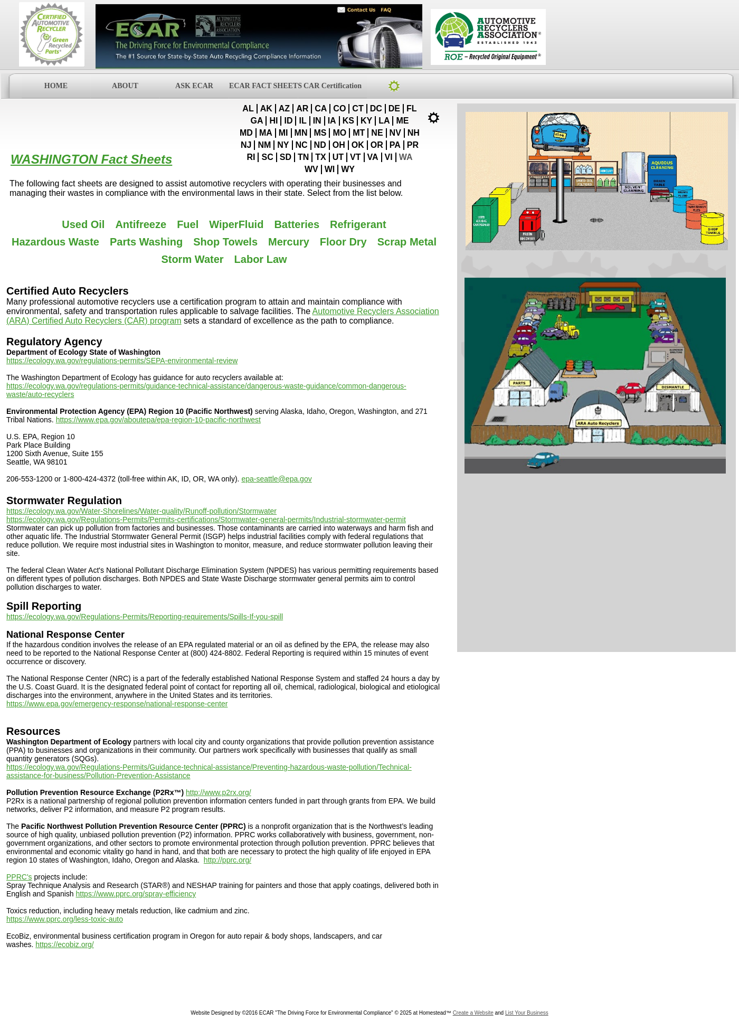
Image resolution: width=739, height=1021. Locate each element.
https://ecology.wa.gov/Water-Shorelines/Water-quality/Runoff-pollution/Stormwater (141, 511)
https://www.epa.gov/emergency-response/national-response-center (117, 703)
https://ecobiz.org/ (64, 944)
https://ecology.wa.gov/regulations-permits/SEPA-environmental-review (122, 360)
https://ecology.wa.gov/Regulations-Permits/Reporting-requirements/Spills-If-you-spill (144, 616)
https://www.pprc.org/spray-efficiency (136, 894)
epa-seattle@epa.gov (276, 479)
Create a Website (473, 1013)
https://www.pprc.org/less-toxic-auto (64, 919)
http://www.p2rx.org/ (218, 792)
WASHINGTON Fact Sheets (91, 159)
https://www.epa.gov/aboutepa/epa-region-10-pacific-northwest (158, 419)
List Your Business (526, 1013)
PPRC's (19, 877)
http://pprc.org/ (227, 860)
